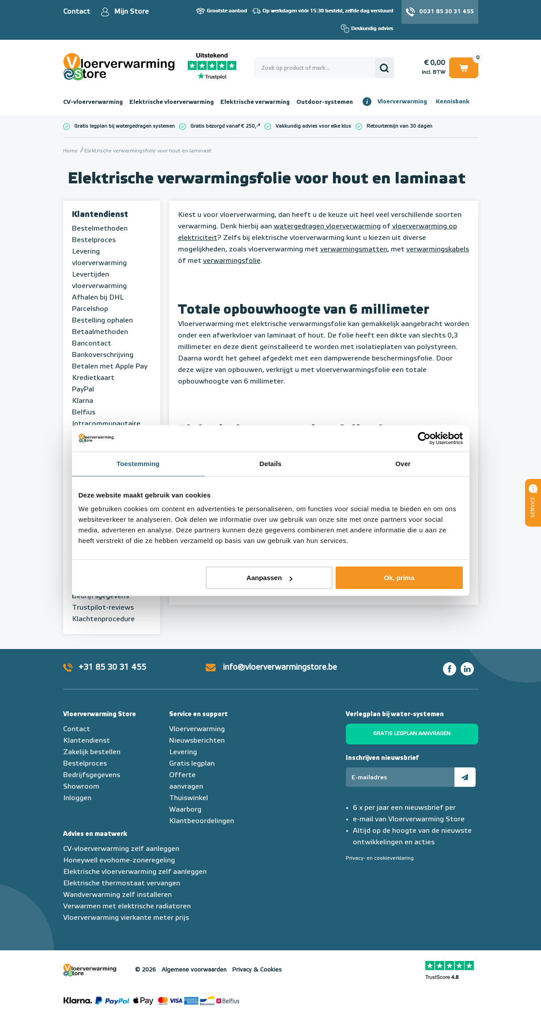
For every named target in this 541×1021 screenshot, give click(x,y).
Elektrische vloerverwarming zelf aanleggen (135, 872)
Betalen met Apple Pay (110, 366)
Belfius (83, 412)
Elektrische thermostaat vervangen (121, 883)
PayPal (83, 389)
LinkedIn (467, 669)
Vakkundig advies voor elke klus (313, 126)
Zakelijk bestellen (92, 752)
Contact (76, 11)
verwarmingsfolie (232, 261)
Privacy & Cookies (257, 970)
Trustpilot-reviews (103, 607)
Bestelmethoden (100, 228)
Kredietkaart (93, 378)
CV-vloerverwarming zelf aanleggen (121, 849)
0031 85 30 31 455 (446, 12)
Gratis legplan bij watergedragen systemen (124, 126)
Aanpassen (269, 577)
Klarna (82, 401)
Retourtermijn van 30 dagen (399, 126)
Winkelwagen (463, 67)
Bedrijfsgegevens (100, 596)
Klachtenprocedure (103, 619)
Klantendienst (100, 215)
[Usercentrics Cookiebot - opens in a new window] (424, 438)
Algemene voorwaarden (194, 970)
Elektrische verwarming (255, 102)
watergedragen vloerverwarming (327, 226)
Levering (183, 752)
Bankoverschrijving (102, 355)
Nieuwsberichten (197, 740)
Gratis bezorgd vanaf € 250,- (224, 126)
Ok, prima (399, 577)
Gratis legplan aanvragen (411, 733)
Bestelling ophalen (102, 320)
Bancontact (91, 343)
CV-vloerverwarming (93, 102)
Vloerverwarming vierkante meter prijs (126, 918)
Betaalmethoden (100, 332)
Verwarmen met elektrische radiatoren (127, 906)
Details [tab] (271, 463)
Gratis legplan (192, 763)
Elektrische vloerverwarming (171, 102)
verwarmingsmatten (353, 249)
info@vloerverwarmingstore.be (280, 668)
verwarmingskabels (437, 249)
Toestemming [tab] (138, 463)
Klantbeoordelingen (201, 821)
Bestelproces (94, 240)
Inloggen (77, 798)
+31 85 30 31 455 (112, 668)
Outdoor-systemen (324, 102)
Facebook (449, 669)
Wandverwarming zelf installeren (117, 895)
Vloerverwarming (402, 102)
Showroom (81, 786)
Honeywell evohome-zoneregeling (119, 860)
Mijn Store (131, 11)
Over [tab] (403, 463)
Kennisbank (452, 102)
